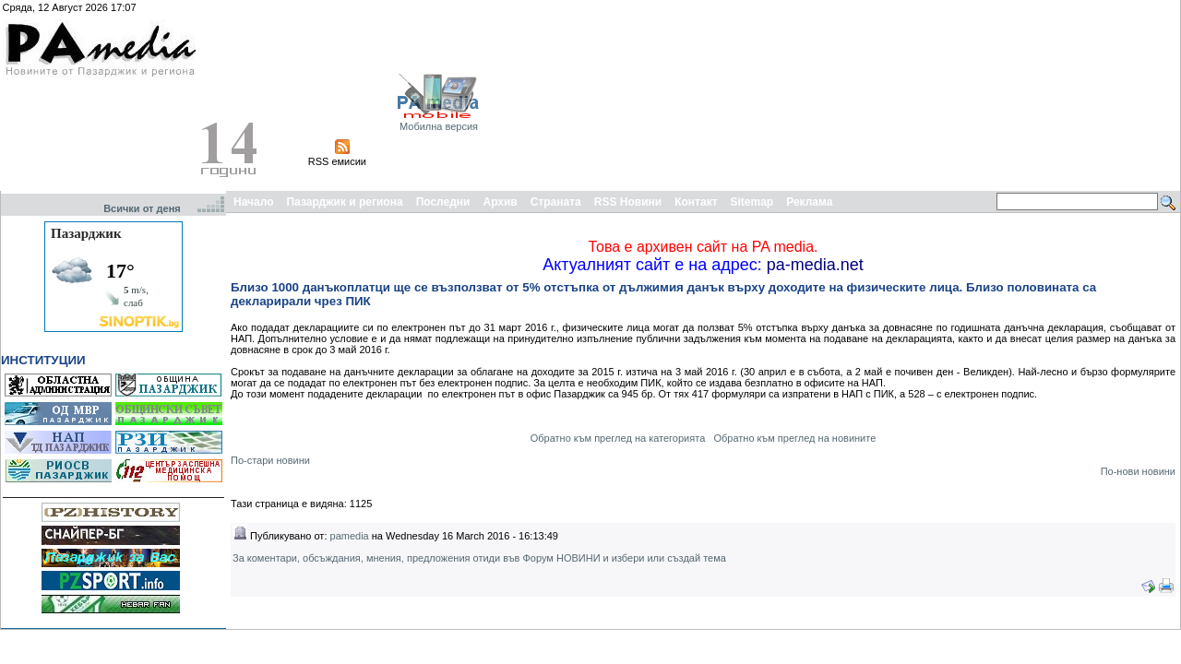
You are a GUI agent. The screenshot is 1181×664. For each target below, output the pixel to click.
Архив (500, 202)
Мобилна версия (439, 126)
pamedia (349, 535)
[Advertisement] (1075, 95)
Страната (556, 202)
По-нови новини (1138, 471)
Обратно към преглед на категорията (618, 438)
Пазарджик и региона (344, 202)
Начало (253, 202)
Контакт (695, 202)
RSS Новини (628, 202)
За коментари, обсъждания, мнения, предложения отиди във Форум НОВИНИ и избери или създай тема (479, 557)
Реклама (809, 202)
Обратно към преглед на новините (794, 438)
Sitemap (752, 202)
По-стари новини (270, 460)
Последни (443, 202)
